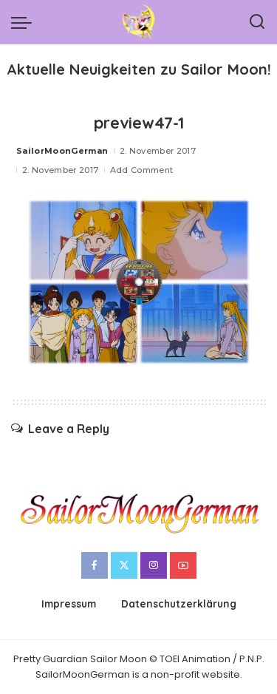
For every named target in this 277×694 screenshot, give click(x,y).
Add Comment (142, 170)
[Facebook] (94, 565)
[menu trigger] (25, 22)
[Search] (257, 22)
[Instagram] (153, 565)
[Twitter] (124, 565)
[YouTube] (183, 565)
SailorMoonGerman (62, 151)
